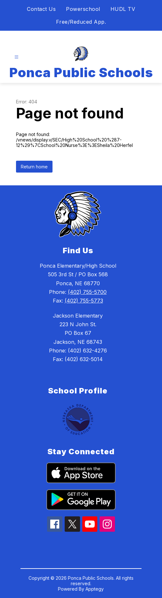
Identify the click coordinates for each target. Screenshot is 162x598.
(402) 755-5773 (84, 300)
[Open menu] (16, 57)
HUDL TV (122, 9)
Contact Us (41, 9)
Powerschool (83, 9)
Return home (34, 166)
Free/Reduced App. (81, 22)
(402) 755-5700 (87, 292)
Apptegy (94, 589)
